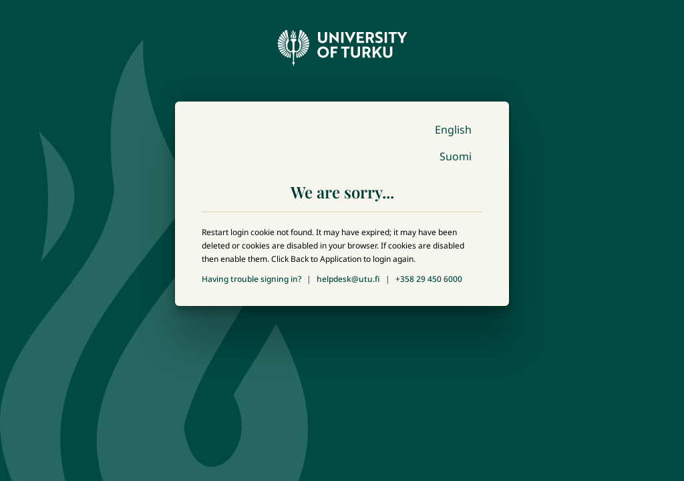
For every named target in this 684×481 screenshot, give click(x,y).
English (453, 129)
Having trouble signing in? (251, 279)
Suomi (456, 156)
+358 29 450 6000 (428, 279)
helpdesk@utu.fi (348, 279)
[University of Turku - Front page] (342, 44)
